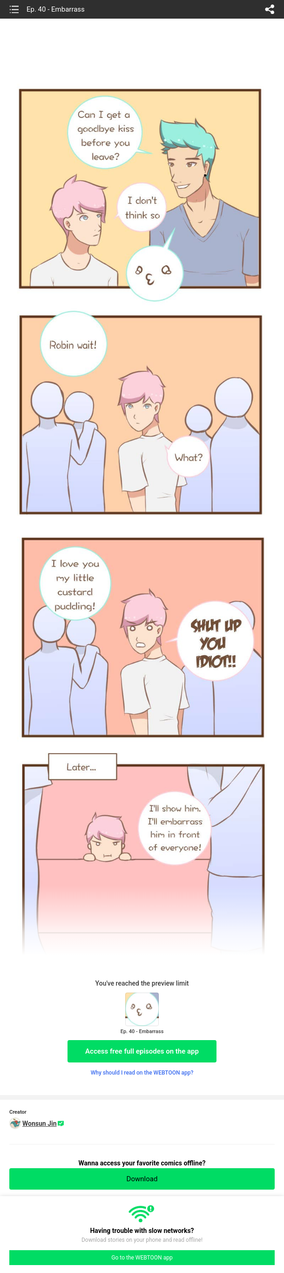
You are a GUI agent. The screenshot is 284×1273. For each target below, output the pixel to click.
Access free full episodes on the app (142, 1051)
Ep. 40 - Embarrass (56, 9)
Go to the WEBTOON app (141, 1257)
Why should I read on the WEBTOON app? (142, 1072)
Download (142, 1179)
